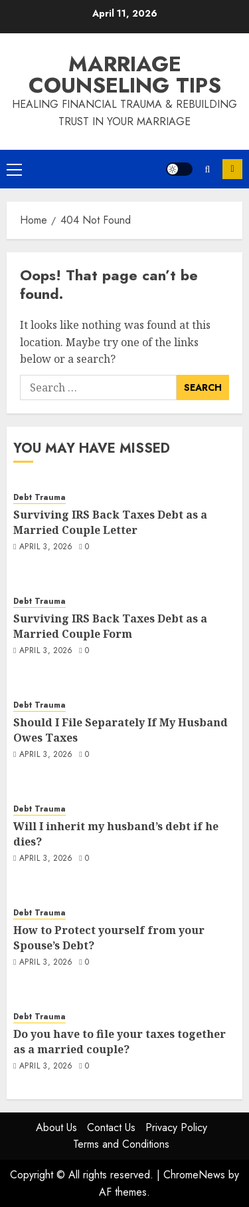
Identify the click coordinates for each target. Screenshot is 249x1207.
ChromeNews (194, 1174)
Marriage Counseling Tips (125, 75)
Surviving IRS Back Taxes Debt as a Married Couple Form (110, 625)
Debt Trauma (39, 497)
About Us (56, 1127)
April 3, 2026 (46, 547)
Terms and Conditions (121, 1144)
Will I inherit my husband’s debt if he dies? (115, 833)
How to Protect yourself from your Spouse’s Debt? (109, 937)
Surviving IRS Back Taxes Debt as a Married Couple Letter (110, 522)
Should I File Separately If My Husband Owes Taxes (120, 729)
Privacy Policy (176, 1127)
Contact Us (111, 1127)
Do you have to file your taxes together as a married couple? (119, 1041)
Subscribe (232, 169)
